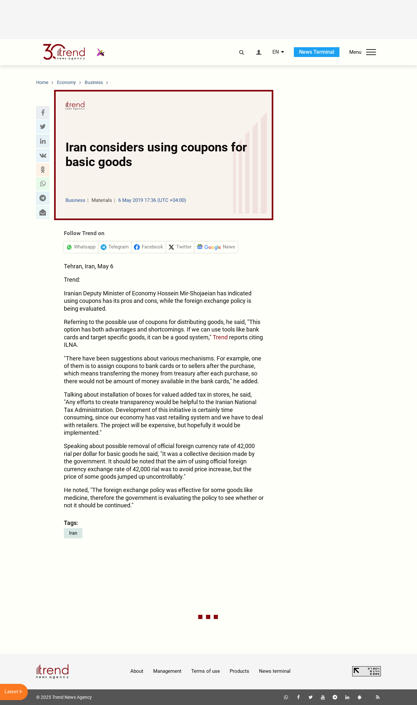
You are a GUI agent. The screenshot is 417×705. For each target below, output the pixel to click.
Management (167, 671)
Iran (73, 533)
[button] (42, 112)
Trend (220, 337)
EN (275, 52)
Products (239, 671)
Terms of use (205, 671)
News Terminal (316, 52)
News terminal (275, 671)
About (136, 671)
